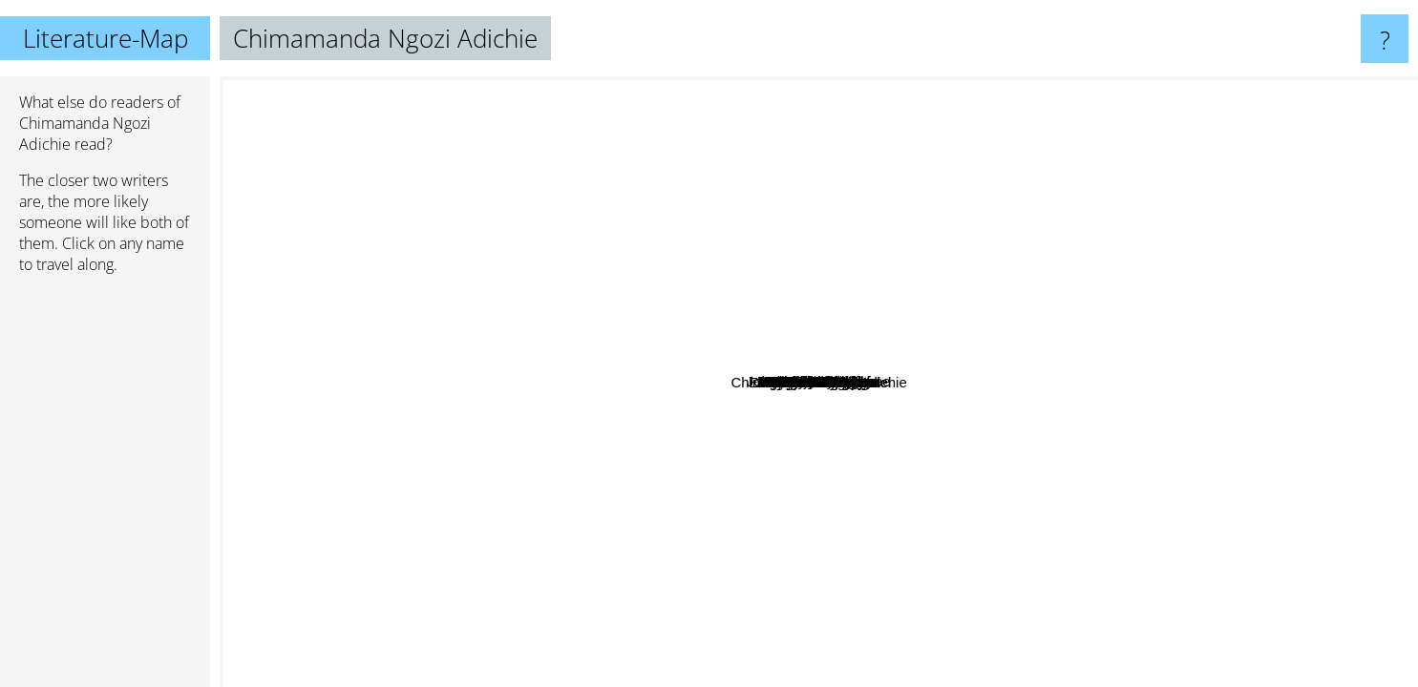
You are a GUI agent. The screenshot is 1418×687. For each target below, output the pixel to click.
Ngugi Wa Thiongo (741, 540)
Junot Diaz (1114, 251)
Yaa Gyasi (848, 420)
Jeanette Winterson (678, 460)
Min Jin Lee (946, 355)
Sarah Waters (904, 216)
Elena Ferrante (911, 182)
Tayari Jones (963, 332)
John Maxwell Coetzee (525, 308)
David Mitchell (1194, 93)
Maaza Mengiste (738, 631)
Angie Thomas (273, 313)
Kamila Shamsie (461, 548)
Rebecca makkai (588, 199)
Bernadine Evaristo (396, 315)
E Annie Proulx (640, 553)
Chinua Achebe (794, 498)
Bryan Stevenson (920, 551)
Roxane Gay (601, 519)
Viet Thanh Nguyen (1064, 501)
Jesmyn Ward (895, 497)
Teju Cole (478, 357)
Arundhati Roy (1109, 561)
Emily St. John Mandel (1164, 213)
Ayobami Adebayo (1110, 614)
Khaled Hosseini (963, 127)
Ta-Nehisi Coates (663, 338)
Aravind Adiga (1218, 357)
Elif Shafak (666, 171)
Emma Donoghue (958, 274)
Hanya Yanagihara (815, 350)
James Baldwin (489, 414)
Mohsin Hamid (604, 482)
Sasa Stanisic (1261, 566)
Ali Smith (987, 466)
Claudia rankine (1015, 571)
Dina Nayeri (942, 629)
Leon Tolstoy (790, 269)
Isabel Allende (343, 89)
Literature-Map (105, 38)
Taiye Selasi (421, 459)
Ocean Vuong (1128, 267)
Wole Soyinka (723, 493)
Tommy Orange (736, 389)
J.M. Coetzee (1026, 252)
